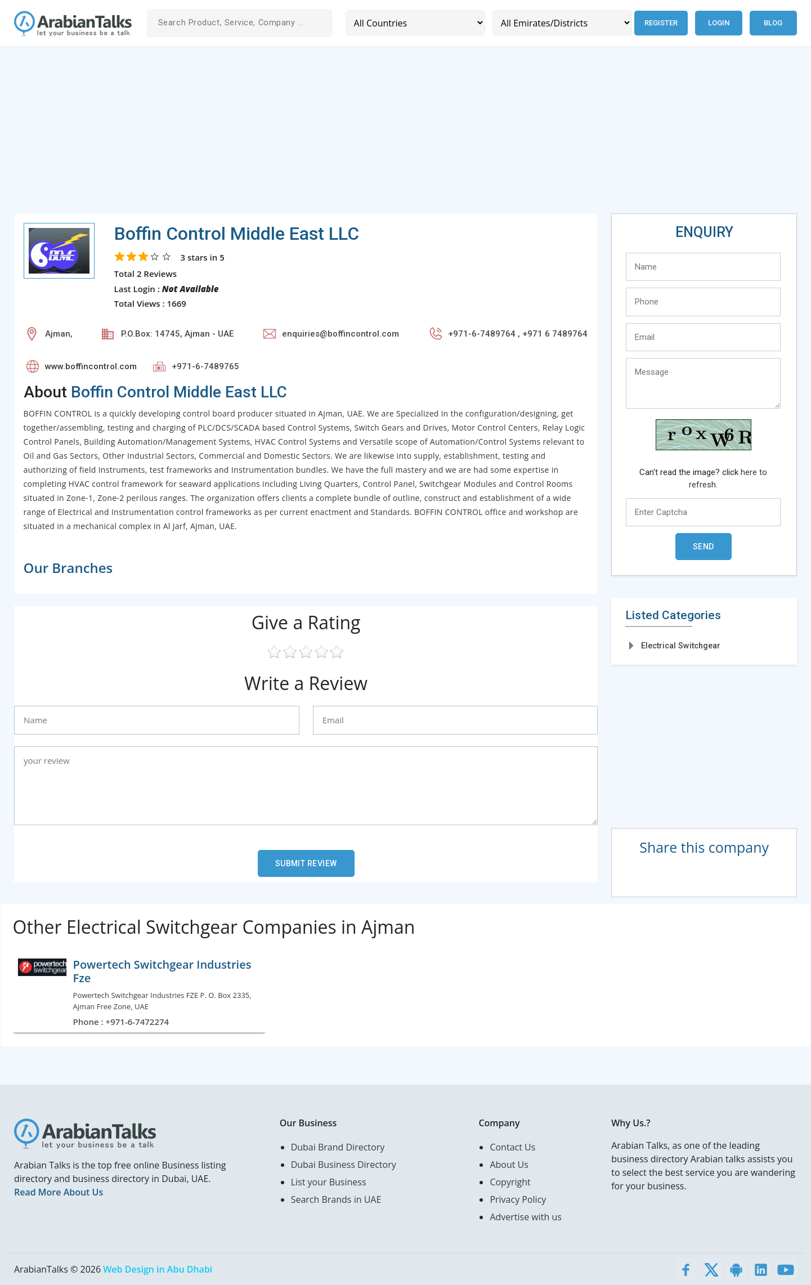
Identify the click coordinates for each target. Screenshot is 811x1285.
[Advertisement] (351, 134)
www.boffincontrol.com (91, 366)
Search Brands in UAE (336, 1199)
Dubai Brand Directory (338, 1147)
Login (718, 23)
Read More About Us (58, 1192)
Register (659, 23)
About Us (509, 1164)
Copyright (510, 1182)
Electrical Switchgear (680, 645)
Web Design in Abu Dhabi (157, 1269)
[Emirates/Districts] (560, 23)
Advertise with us (525, 1217)
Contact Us (512, 1147)
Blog (773, 23)
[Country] (414, 23)
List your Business (328, 1182)
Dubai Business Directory (343, 1164)
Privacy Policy (518, 1199)
